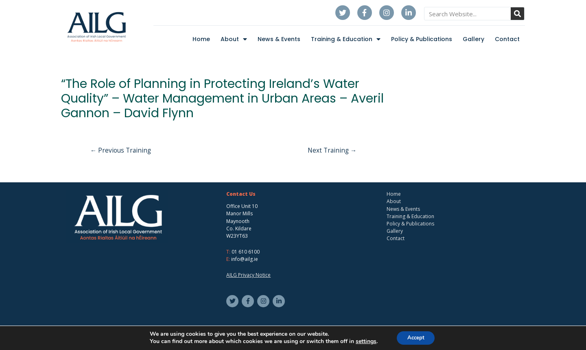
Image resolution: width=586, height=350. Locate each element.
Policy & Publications (421, 39)
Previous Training (122, 151)
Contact (507, 39)
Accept (416, 337)
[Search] (517, 13)
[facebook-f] (249, 301)
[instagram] (264, 301)
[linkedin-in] (280, 301)
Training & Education (345, 39)
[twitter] (233, 301)
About (234, 39)
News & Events (279, 39)
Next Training (330, 151)
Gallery (473, 39)
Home (201, 39)
